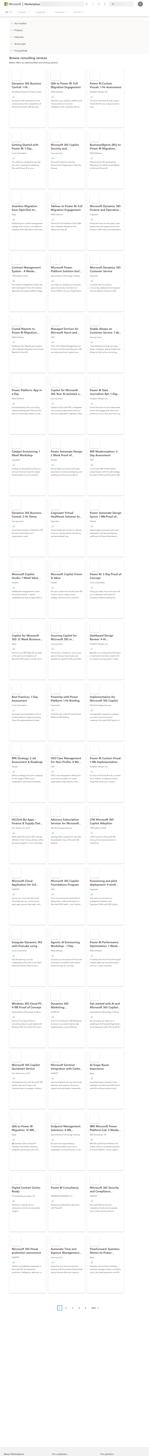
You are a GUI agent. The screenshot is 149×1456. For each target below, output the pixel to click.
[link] (27, 97)
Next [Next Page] (94, 1307)
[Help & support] (92, 4)
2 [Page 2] (66, 1307)
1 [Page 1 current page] (59, 1307)
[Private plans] (105, 4)
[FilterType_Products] (11, 30)
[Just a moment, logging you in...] (140, 4)
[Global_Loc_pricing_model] (11, 50)
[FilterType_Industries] (11, 37)
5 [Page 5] (85, 1307)
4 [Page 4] (79, 1307)
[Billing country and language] (121, 4)
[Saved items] (98, 4)
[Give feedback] (86, 4)
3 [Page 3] (72, 1307)
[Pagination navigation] (79, 1310)
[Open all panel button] (8, 12)
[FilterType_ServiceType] (11, 43)
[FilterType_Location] (11, 23)
